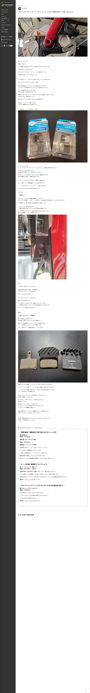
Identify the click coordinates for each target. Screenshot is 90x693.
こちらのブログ (33, 455)
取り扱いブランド (21, 684)
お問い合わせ (20, 686)
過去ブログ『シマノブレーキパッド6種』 (28, 82)
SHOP (2, 20)
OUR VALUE (4, 18)
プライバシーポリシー (22, 687)
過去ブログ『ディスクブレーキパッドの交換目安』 (30, 99)
